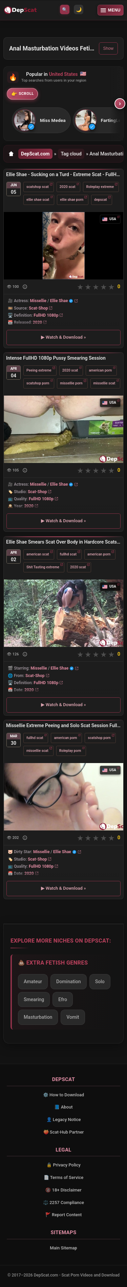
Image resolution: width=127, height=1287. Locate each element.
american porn (100, 370)
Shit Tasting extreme (42, 567)
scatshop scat (37, 187)
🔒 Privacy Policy (63, 1164)
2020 (37, 322)
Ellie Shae (59, 301)
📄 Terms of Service (63, 1177)
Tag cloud (71, 153)
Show (108, 48)
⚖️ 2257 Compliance (63, 1202)
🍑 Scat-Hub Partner (63, 1132)
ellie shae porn (71, 199)
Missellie (38, 301)
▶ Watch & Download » (63, 337)
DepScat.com (35, 153)
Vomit (72, 1017)
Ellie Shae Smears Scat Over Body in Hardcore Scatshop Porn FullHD (63, 542)
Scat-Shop (38, 308)
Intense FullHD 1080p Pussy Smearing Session (56, 358)
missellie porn (71, 383)
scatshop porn (37, 383)
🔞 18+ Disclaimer (63, 1190)
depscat (100, 199)
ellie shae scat (37, 199)
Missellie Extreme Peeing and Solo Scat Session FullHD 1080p (63, 725)
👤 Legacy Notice (63, 1119)
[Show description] (25, 287)
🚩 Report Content (63, 1214)
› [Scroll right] (120, 104)
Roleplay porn (70, 750)
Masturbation (38, 1017)
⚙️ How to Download (63, 1094)
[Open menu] (111, 10)
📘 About (63, 1107)
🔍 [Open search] (64, 9)
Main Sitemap (63, 1247)
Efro (62, 999)
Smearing (34, 999)
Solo (100, 981)
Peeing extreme (38, 370)
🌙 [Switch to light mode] (78, 9)
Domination (68, 981)
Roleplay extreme (100, 187)
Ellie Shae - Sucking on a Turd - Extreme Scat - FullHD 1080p (63, 174)
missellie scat (104, 383)
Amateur (33, 981)
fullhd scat (68, 554)
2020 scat (68, 187)
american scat (37, 554)
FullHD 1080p (46, 315)
